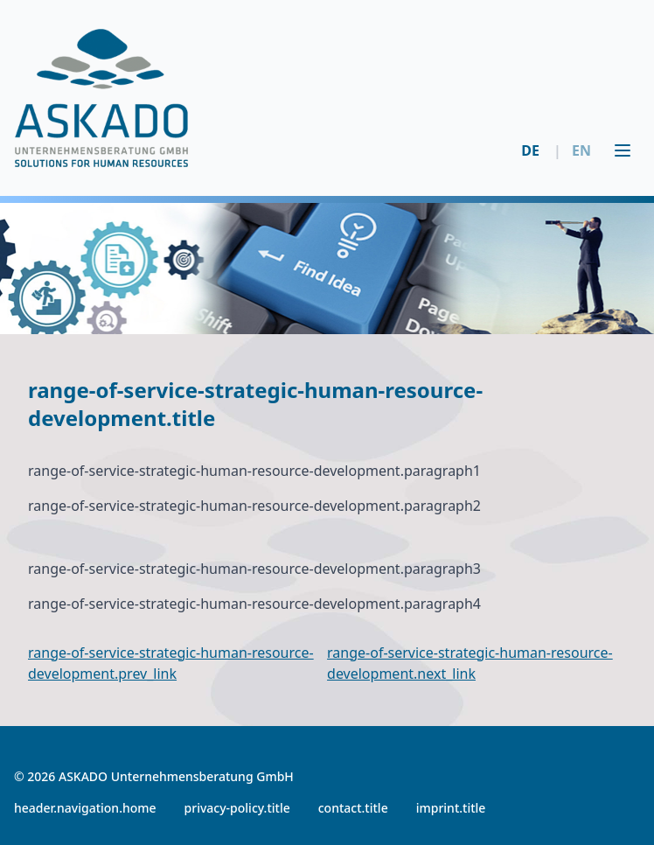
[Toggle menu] (622, 150)
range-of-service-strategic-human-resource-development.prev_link (171, 663)
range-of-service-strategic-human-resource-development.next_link (470, 663)
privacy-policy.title (237, 808)
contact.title (353, 808)
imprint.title (451, 808)
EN (572, 150)
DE (530, 150)
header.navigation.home (85, 808)
